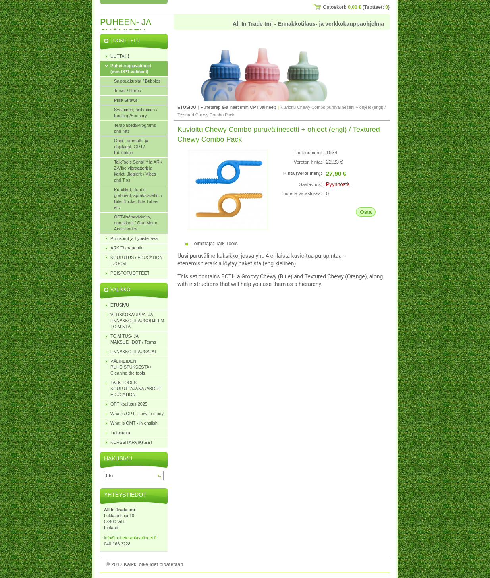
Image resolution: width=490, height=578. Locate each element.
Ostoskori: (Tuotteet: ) (356, 7)
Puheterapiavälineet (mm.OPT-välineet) (238, 107)
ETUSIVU (186, 107)
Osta (366, 212)
